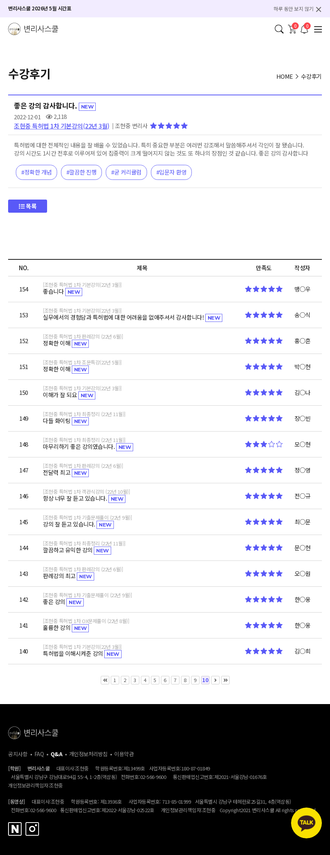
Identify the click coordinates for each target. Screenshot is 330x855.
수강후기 (311, 76)
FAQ (39, 754)
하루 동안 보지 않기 (293, 8)
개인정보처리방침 (88, 754)
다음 (215, 680)
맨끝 (225, 680)
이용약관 (124, 754)
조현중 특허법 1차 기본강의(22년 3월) (62, 126)
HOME (284, 76)
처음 (105, 680)
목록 (27, 206)
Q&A (57, 754)
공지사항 (17, 754)
